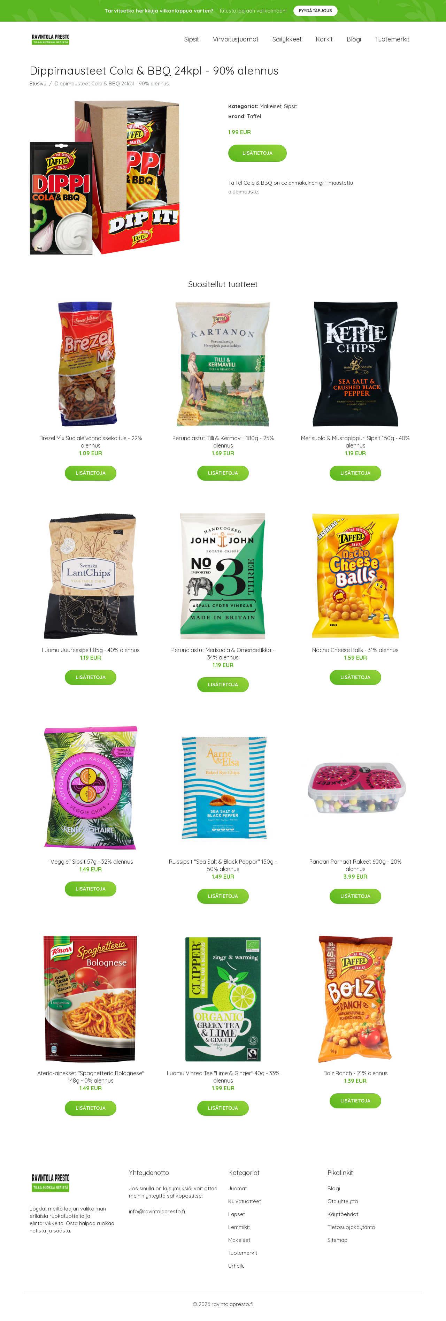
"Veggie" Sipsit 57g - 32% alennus (90, 866)
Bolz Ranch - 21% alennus (355, 1078)
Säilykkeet (287, 42)
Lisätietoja (257, 158)
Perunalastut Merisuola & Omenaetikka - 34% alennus (223, 658)
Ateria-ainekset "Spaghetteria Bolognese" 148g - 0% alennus (90, 1082)
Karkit (324, 42)
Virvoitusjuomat (236, 42)
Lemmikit (239, 1232)
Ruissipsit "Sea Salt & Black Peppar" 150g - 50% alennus (223, 870)
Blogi (354, 42)
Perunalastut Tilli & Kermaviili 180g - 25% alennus (223, 447)
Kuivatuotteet (244, 1206)
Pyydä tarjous (315, 10)
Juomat (237, 1193)
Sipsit (191, 42)
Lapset (236, 1219)
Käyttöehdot (343, 1219)
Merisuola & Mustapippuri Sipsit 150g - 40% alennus (355, 447)
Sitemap (337, 1245)
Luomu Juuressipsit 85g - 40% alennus (91, 654)
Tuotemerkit (392, 42)
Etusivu (38, 88)
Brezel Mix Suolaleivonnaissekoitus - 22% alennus (90, 447)
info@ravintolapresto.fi (157, 1216)
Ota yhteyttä (343, 1206)
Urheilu (236, 1270)
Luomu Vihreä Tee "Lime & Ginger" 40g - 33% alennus (223, 1082)
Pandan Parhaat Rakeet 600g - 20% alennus (355, 870)
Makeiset (271, 111)
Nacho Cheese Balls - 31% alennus (355, 654)
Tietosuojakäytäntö (351, 1232)
